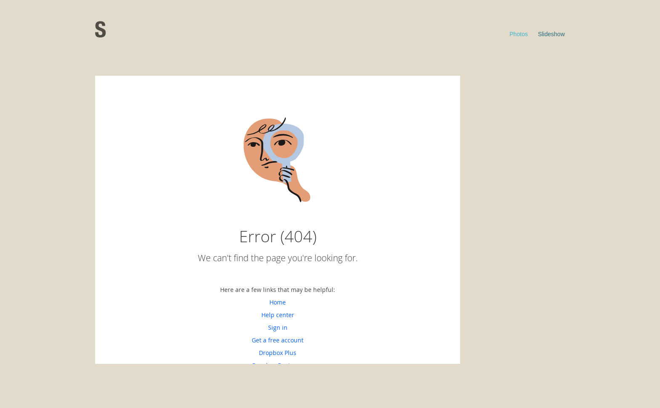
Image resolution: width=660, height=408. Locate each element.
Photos (518, 34)
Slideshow (551, 34)
